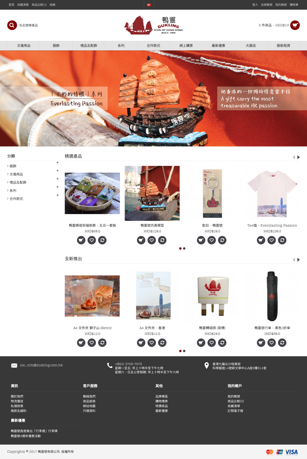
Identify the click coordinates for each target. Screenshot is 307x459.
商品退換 (89, 401)
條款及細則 (18, 411)
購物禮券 (161, 401)
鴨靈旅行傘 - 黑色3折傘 (272, 328)
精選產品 (73, 156)
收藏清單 (234, 406)
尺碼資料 (89, 411)
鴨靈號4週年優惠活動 (26, 436)
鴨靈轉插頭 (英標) (212, 328)
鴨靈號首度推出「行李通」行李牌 (34, 431)
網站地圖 (89, 406)
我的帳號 (234, 396)
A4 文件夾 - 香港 (152, 328)
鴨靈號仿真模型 (152, 225)
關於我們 (17, 396)
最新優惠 (161, 411)
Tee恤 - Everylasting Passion (272, 225)
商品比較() (236, 401)
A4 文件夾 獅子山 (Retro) (92, 328)
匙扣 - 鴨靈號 (212, 225)
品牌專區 (161, 396)
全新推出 (73, 258)
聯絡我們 (89, 396)
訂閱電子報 (235, 411)
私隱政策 (17, 406)
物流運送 (17, 401)
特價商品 (161, 406)
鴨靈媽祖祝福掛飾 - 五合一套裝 (92, 225)
